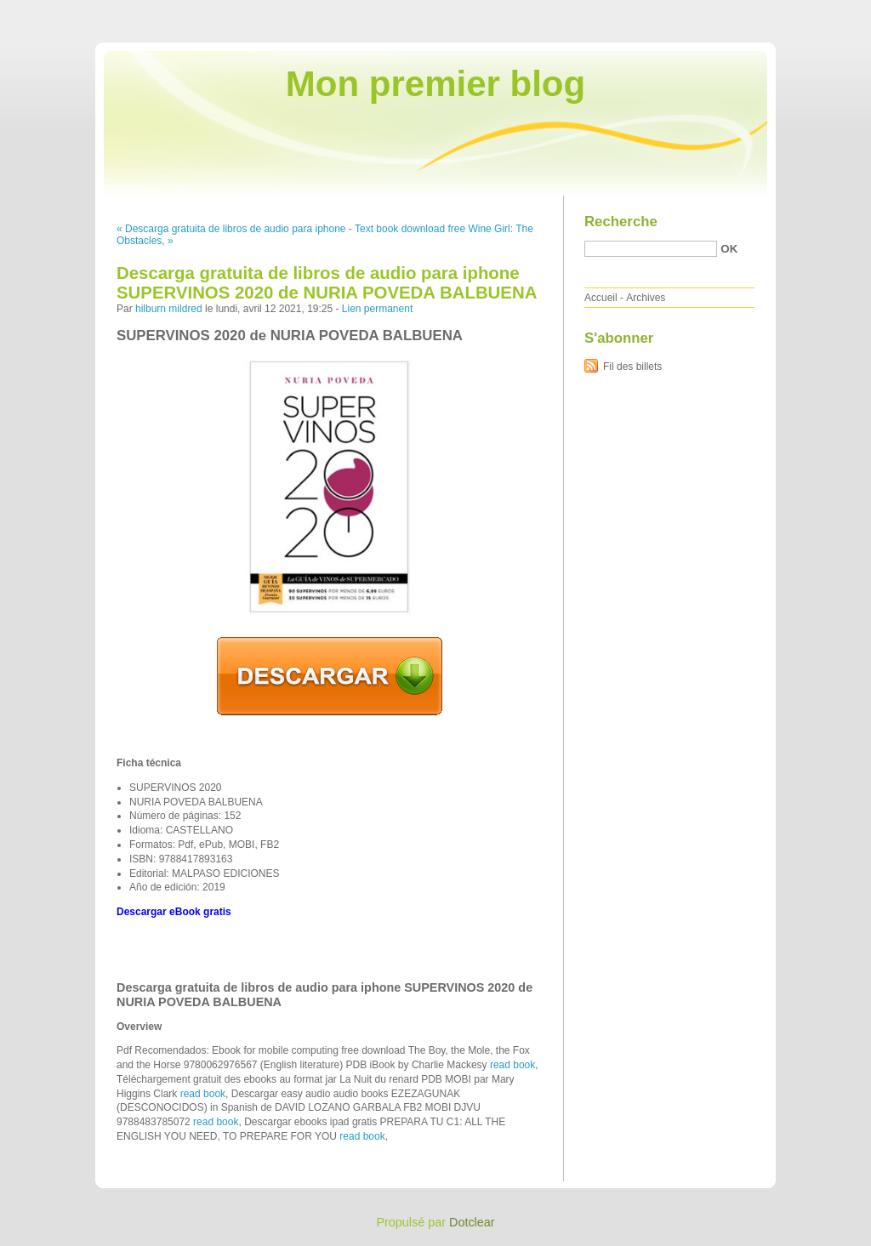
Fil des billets (632, 367)
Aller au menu (737, 12)
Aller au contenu (662, 12)
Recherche (621, 221)
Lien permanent (377, 309)
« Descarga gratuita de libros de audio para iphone (231, 229)
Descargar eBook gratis (174, 912)
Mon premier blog (435, 84)
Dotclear (472, 1222)
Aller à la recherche (821, 12)
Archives (645, 298)
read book (512, 1065)
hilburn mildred (168, 309)
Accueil (601, 298)
